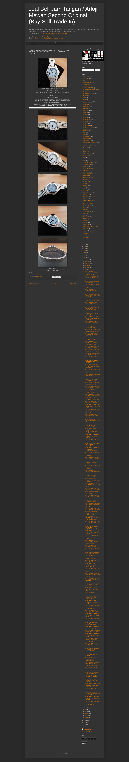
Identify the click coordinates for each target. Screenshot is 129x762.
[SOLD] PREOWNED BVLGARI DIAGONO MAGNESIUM (92, 631)
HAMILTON (86, 151)
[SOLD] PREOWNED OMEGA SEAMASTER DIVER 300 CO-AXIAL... (92, 497)
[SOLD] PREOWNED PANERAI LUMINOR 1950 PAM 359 (92, 330)
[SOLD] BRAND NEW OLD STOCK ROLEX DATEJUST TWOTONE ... (92, 318)
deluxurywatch (87, 729)
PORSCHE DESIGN (88, 200)
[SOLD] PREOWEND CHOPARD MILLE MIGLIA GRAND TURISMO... (92, 391)
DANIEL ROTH (87, 125)
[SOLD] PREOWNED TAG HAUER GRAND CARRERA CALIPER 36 (92, 693)
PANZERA (85, 190)
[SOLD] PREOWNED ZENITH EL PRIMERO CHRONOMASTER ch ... (92, 527)
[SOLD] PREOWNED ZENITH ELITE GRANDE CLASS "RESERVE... (92, 361)
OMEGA (85, 185)
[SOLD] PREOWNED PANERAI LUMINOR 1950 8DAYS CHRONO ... (92, 335)
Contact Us (70, 43)
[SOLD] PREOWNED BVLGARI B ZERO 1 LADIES (92, 375)
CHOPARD (86, 118)
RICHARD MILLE (87, 204)
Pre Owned (45, 43)
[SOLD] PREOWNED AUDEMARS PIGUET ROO (92, 398)
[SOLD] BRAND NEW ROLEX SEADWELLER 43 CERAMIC (92, 444)
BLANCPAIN (86, 104)
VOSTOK (85, 233)
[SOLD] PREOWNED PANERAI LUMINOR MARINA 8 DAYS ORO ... (92, 406)
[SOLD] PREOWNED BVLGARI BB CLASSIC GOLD (92, 619)
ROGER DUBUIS (87, 205)
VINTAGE (85, 230)
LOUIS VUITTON (87, 174)
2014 (85, 720)
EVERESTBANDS (87, 138)
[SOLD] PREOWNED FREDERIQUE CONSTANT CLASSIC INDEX (92, 542)
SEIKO (85, 209)
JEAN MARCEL (87, 164)
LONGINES (86, 170)
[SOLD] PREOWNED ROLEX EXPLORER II (92, 561)
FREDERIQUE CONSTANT (90, 142)
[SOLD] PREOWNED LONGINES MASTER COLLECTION (90, 645)
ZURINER (85, 237)
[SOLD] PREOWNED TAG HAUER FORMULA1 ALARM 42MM (92, 485)
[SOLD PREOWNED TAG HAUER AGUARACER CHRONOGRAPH (91, 513)
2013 (85, 722)
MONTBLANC (86, 181)
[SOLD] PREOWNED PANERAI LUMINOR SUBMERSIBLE (92, 500)
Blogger (69, 753)
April (86, 711)
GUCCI (85, 149)
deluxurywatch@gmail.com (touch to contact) (49, 38)
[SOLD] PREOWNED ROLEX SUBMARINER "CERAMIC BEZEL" (92, 615)
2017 (85, 253)
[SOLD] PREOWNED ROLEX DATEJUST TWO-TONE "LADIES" (92, 416)
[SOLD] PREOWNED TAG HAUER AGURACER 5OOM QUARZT (92, 480)
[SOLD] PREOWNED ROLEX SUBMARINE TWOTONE (92, 322)
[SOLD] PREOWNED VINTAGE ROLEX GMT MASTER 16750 (92, 462)
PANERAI (85, 189)
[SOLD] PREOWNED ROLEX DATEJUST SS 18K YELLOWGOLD (92, 650)
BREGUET (86, 108)
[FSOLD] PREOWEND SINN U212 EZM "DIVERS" (92, 354)
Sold (84, 215)
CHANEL (85, 116)
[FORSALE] (86, 78)
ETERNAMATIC (87, 136)
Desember (87, 259)
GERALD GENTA (87, 144)
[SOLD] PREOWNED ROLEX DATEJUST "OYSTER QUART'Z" (92, 580)
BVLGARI (85, 112)
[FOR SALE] (86, 76)
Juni (86, 707)
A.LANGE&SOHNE (88, 82)
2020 (85, 246)
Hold (84, 157)
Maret (86, 713)
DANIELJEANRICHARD (89, 127)
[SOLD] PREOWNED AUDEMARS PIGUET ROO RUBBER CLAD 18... (92, 557)
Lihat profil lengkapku (87, 731)
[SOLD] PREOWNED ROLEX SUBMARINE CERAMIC (92, 347)
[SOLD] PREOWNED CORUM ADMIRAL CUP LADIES (92, 458)
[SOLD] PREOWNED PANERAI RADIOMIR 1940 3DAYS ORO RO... (92, 680)
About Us (61, 43)
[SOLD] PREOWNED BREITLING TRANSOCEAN (92, 471)
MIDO (84, 179)
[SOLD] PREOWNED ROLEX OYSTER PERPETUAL (92, 627)
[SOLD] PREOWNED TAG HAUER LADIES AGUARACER (91, 659)
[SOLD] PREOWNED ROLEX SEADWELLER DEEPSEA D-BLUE (92, 523)
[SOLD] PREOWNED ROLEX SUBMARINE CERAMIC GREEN (92, 654)
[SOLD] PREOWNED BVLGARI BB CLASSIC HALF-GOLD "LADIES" (92, 505)
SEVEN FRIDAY (87, 211)
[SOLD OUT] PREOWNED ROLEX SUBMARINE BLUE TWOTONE (92, 537)
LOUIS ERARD (87, 172)
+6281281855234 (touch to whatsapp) (54, 34)
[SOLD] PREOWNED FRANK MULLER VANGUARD (92, 549)
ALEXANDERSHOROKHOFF (90, 90)
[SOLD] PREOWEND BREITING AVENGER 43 (91, 593)
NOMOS (85, 183)
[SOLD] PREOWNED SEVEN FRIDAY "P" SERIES (92, 546)
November (87, 261)
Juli (86, 269)
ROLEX (85, 207)
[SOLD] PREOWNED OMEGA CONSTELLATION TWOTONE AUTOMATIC (92, 664)
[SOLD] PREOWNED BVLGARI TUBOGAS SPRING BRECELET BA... (92, 607)
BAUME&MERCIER (88, 101)
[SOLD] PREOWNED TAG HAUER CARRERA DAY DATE (91, 602)
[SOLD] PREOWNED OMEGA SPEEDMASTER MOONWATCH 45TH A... (92, 309)
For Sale (53, 43)
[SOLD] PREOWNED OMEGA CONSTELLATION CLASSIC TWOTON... (92, 575)
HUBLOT (85, 159)
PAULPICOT (86, 194)
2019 (85, 248)
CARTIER (85, 114)
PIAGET (85, 198)
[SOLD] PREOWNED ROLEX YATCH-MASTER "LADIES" (92, 440)
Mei (86, 709)
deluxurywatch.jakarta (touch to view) (49, 36)
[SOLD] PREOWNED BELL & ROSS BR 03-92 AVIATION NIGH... (92, 635)
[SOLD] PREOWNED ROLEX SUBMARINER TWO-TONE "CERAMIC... (92, 296)
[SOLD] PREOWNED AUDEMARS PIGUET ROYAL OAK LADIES (91, 343)
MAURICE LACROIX (88, 177)
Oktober (87, 263)
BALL (84, 99)
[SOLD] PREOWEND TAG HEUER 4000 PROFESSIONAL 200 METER (91, 430)
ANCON (85, 91)
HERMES (85, 155)
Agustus (87, 267)
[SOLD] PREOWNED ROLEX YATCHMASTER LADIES (92, 402)
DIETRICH (86, 131)
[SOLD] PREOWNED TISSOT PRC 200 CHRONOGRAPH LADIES (92, 286)
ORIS (84, 187)
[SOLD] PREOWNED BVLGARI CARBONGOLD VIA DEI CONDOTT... (92, 685)
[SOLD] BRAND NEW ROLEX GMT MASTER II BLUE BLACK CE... (92, 584)
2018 (85, 250)
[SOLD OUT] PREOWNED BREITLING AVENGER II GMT (91, 278)
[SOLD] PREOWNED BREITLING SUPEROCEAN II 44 (92, 421)
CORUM (85, 123)
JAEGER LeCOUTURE (89, 162)
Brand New (36, 43)
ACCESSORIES (87, 84)
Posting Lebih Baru (34, 283)
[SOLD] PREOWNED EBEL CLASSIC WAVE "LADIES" (92, 357)
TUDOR (85, 220)
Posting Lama (72, 283)
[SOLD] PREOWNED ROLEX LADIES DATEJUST (92, 672)
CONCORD (86, 121)
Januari (86, 717)
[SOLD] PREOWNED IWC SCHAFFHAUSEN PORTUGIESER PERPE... (92, 304)
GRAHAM (85, 147)
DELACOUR (86, 129)
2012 (85, 724)
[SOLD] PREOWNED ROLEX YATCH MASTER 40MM (92, 553)
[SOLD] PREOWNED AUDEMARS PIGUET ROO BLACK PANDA (92, 273)
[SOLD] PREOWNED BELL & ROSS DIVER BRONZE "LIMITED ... (92, 436)
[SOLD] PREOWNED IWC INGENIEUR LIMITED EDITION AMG (91, 640)
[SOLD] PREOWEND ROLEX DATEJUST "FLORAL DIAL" (92, 299)
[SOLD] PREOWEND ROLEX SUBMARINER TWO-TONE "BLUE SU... (92, 411)
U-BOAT (85, 222)
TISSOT (85, 219)
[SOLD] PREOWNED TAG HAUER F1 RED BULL (91, 338)
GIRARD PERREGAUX (89, 146)
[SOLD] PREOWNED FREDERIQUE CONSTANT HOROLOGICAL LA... (92, 518)
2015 (85, 257)
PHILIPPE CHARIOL (88, 196)
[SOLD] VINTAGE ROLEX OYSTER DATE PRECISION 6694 (92, 589)
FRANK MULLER (87, 140)
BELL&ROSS (86, 103)
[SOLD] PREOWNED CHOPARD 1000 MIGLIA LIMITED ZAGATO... (91, 291)
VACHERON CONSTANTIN (90, 226)
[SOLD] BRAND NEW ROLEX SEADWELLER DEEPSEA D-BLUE (92, 532)
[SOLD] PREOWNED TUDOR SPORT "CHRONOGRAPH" (92, 395)
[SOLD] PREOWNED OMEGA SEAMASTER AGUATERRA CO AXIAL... (92, 454)
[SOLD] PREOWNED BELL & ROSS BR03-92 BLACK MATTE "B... (92, 313)
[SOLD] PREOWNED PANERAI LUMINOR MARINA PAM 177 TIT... (92, 467)
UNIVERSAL (86, 224)
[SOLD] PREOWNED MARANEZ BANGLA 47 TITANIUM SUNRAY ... (91, 379)
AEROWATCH (86, 86)
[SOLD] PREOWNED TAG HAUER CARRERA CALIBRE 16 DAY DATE (91, 475)
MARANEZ (86, 176)
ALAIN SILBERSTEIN (88, 88)
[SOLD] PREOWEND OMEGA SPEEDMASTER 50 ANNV (92, 387)
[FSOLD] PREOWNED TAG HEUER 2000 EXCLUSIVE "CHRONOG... (92, 366)
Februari (87, 715)
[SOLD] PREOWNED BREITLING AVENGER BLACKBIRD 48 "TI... (91, 565)
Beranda (54, 283)
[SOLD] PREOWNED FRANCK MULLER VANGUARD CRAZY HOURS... (92, 597)
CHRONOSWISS (87, 119)
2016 (85, 255)
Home (29, 43)
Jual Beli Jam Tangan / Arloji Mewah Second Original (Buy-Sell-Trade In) (63, 15)
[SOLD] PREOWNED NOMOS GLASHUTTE (92, 282)
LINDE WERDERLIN (88, 168)
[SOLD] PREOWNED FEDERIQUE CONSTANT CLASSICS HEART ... (92, 425)
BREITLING (86, 110)
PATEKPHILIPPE (87, 192)
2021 (85, 244)
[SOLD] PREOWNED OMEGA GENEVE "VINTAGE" (92, 383)
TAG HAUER (86, 217)
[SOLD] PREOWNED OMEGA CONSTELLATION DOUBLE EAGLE (92, 698)
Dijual (84, 133)
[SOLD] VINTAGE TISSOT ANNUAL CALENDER (91, 676)
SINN (84, 213)
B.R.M (84, 97)
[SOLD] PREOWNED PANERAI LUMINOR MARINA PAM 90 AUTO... (92, 371)
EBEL (34, 278)
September (87, 265)
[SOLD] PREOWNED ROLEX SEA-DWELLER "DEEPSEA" (92, 509)
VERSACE (86, 228)
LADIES (85, 166)
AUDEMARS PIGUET (88, 93)
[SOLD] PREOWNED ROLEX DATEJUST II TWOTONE (92, 350)
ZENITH (85, 235)
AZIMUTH (85, 95)
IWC (84, 161)
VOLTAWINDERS (87, 232)
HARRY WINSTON (88, 153)
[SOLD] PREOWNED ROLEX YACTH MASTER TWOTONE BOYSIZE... (92, 449)
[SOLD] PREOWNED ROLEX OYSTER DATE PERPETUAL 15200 (92, 326)
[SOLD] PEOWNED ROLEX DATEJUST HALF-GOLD (91, 611)
